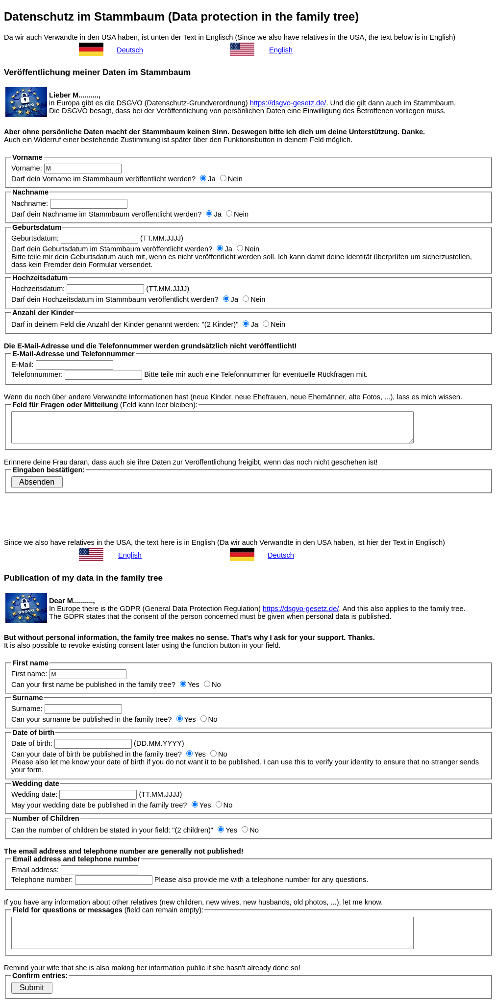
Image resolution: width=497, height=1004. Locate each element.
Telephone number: (81, 879)
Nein (231, 179)
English (281, 50)
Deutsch (130, 50)
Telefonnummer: (76, 374)
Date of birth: (71, 743)
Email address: (74, 870)
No (212, 684)
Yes (189, 684)
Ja (207, 179)
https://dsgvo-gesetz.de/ (288, 103)
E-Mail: (62, 364)
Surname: (66, 708)
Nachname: (69, 203)
